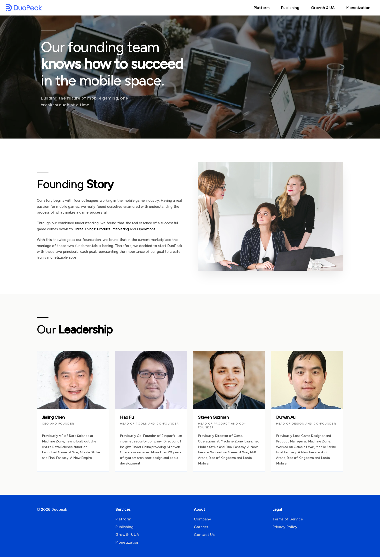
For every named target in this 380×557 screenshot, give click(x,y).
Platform (261, 7)
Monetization (358, 7)
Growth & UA (323, 7)
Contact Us (204, 534)
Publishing (290, 7)
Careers (201, 527)
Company (202, 519)
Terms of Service (287, 519)
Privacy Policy (284, 527)
